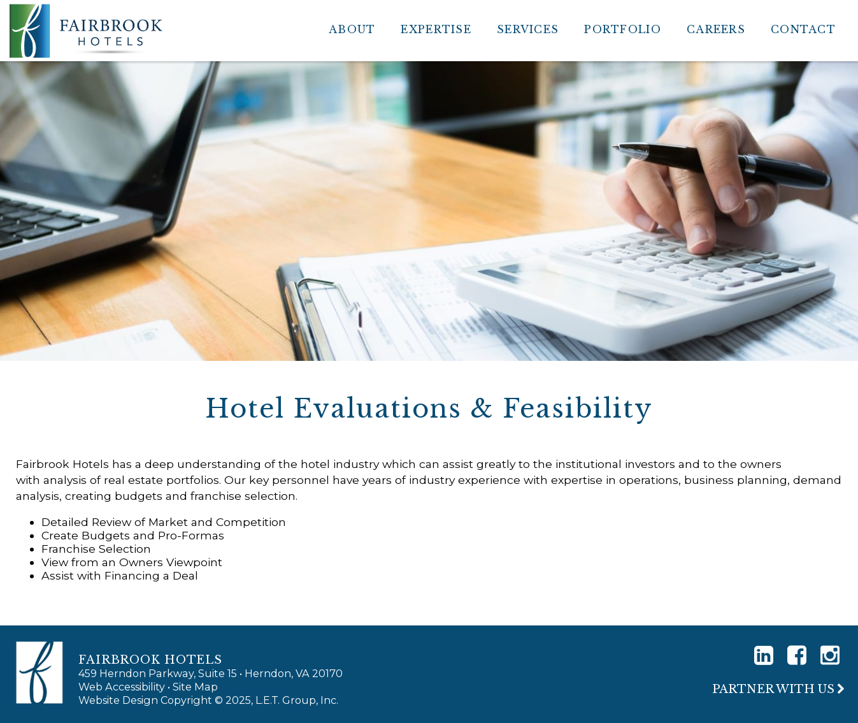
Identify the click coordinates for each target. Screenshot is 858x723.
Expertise (436, 29)
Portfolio (622, 29)
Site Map (195, 686)
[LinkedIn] (763, 655)
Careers (716, 29)
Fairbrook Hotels (86, 30)
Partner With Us (773, 689)
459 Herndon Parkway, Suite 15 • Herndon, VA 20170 (210, 673)
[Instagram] (830, 655)
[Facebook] (797, 655)
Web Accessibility (121, 686)
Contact (803, 29)
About (352, 29)
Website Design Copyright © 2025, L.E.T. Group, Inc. (208, 700)
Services (528, 29)
